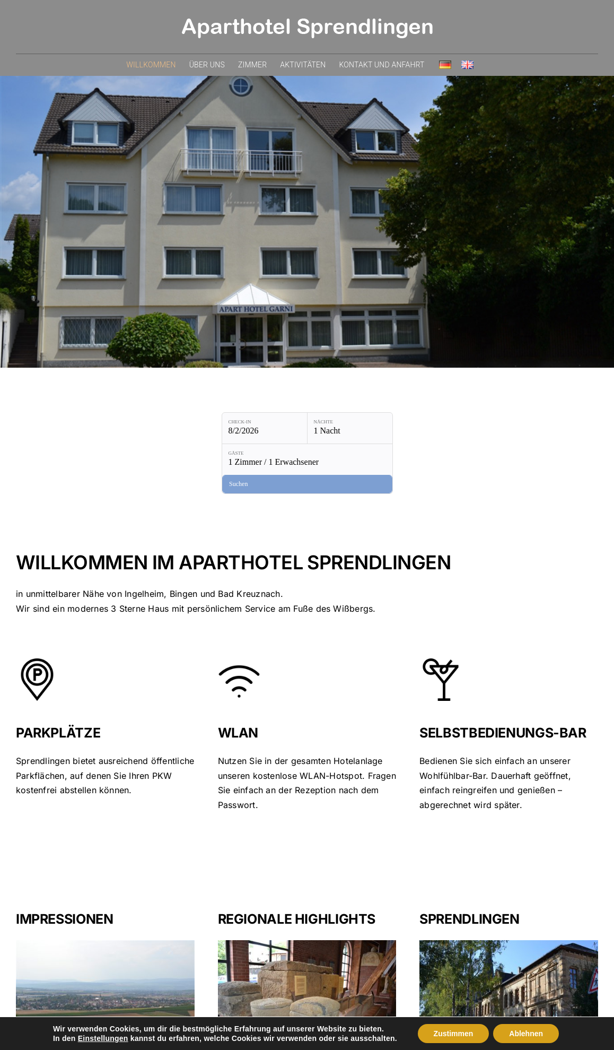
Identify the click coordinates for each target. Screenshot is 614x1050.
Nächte (250, 421)
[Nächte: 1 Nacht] (276, 428)
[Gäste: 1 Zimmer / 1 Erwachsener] (371, 428)
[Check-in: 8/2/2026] (190, 428)
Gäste (333, 421)
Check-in (166, 421)
